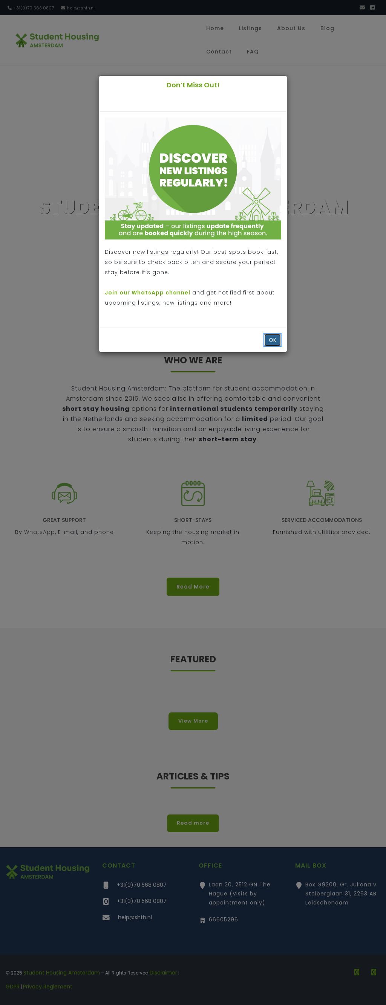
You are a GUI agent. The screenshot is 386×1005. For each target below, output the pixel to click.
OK (272, 340)
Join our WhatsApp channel (147, 292)
